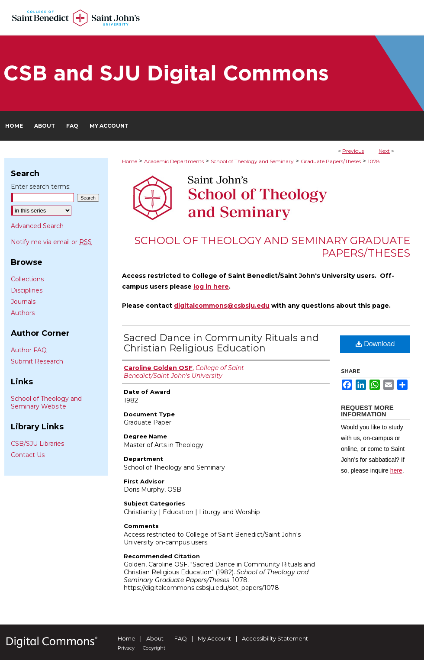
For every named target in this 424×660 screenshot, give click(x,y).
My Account (214, 638)
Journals (23, 302)
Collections (27, 279)
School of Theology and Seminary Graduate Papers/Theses (272, 246)
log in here (211, 286)
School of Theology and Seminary (252, 161)
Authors (23, 313)
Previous (353, 151)
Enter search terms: (41, 186)
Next (384, 151)
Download (375, 344)
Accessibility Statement (275, 638)
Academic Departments (174, 161)
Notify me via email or (51, 242)
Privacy (126, 648)
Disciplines (26, 290)
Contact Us (28, 455)
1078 (374, 161)
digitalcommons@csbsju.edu (222, 305)
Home (129, 161)
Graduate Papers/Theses (331, 161)
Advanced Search (37, 226)
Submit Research (37, 361)
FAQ (180, 638)
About (155, 638)
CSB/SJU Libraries (37, 444)
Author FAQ (29, 350)
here (396, 470)
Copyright (154, 648)
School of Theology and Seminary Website (46, 402)
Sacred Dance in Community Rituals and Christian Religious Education (221, 343)
